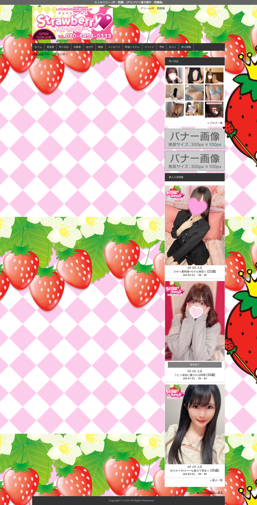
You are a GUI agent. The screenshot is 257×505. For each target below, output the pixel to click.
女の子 (89, 47)
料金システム (132, 47)
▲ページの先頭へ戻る (210, 492)
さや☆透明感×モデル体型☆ (189, 271)
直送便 (50, 47)
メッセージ (114, 47)
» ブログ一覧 (215, 122)
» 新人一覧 (216, 480)
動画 (100, 47)
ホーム (38, 47)
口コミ (172, 47)
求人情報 (186, 47)
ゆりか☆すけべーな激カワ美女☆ (189, 470)
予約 (161, 47)
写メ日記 (64, 47)
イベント (149, 47)
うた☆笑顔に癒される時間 (190, 374)
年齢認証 (38, 54)
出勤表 (77, 47)
